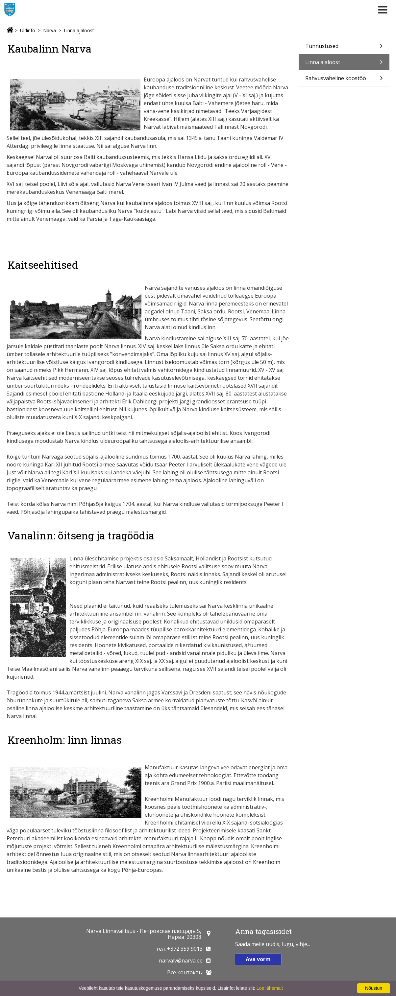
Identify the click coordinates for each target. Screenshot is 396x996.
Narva (49, 30)
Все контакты (185, 972)
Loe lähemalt (270, 988)
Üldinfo (27, 30)
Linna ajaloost (79, 30)
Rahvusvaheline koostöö (344, 80)
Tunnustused (344, 48)
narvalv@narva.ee (181, 960)
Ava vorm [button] (258, 959)
